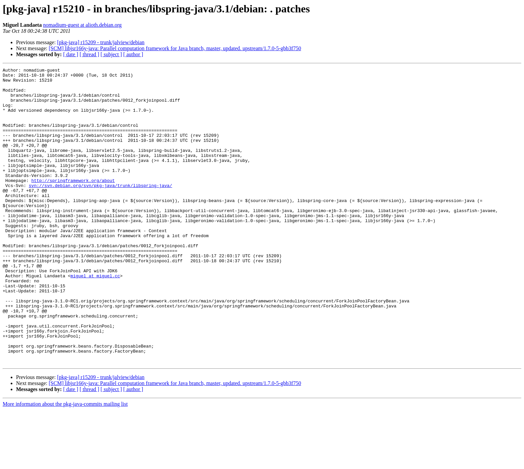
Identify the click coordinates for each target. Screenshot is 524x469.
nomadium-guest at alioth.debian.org (82, 25)
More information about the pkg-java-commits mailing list (65, 463)
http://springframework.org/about (73, 203)
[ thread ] (89, 54)
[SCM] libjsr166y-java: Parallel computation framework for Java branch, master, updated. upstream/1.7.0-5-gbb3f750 (175, 48)
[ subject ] (111, 54)
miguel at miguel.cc (95, 318)
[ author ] (133, 54)
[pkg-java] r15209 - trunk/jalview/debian (101, 42)
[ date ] (70, 54)
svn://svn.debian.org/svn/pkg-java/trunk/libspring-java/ (100, 209)
